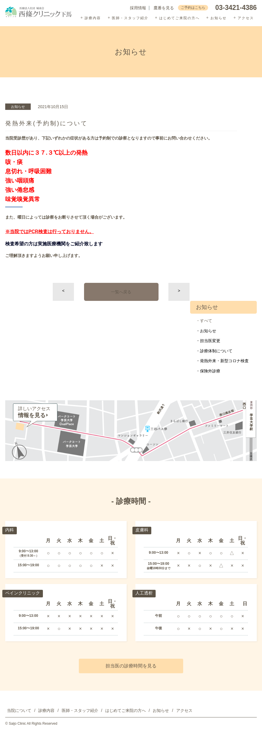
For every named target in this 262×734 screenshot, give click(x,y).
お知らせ (218, 18)
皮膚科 (142, 530)
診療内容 (93, 18)
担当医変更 (210, 340)
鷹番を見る (164, 8)
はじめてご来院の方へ (179, 18)
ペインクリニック (23, 593)
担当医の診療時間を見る (131, 665)
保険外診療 (210, 371)
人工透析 (144, 593)
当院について (19, 710)
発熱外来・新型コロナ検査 (224, 360)
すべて (206, 320)
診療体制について (216, 351)
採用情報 (138, 8)
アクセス (246, 18)
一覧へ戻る (121, 292)
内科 (9, 530)
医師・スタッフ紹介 (130, 18)
